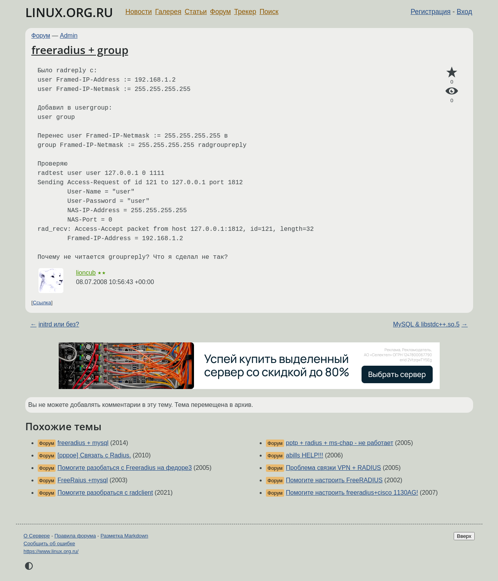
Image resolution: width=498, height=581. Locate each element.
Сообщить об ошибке (49, 543)
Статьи (196, 12)
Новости (139, 12)
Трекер (245, 12)
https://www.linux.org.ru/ (51, 551)
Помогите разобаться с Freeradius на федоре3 (125, 467)
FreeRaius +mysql (83, 480)
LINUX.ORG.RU (69, 12)
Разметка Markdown (124, 536)
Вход (464, 12)
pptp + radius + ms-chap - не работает (339, 443)
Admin (68, 35)
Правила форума (75, 536)
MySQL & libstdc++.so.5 (426, 324)
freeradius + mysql (83, 443)
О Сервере (37, 536)
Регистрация (431, 12)
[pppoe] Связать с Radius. (94, 455)
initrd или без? (58, 324)
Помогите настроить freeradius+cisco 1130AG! (352, 492)
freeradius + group (79, 49)
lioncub (86, 272)
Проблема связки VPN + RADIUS (333, 467)
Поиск (268, 12)
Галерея (168, 12)
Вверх (464, 536)
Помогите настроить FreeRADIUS (334, 480)
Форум (220, 12)
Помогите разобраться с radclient (105, 492)
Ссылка (42, 302)
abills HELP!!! (304, 455)
